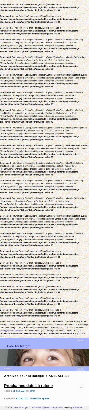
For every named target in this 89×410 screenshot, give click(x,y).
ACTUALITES (21, 398)
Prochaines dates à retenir (28, 385)
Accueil (7, 369)
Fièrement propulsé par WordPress (47, 407)
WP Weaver (78, 407)
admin (32, 391)
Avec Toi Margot (18, 346)
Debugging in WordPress (11, 330)
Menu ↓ (81, 340)
